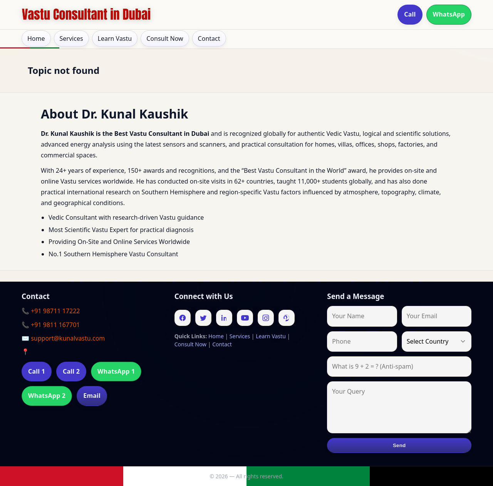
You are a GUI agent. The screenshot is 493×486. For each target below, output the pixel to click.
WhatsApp (449, 14)
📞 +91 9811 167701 (51, 325)
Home (36, 38)
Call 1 (36, 371)
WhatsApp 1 (116, 371)
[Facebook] (182, 318)
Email (92, 395)
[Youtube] (245, 318)
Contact (209, 38)
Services (71, 38)
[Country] (436, 341)
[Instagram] (266, 318)
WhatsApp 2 (46, 395)
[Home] (86, 14)
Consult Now (164, 38)
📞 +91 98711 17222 (51, 311)
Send (399, 445)
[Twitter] (203, 318)
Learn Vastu (115, 38)
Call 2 (71, 371)
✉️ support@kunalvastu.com (63, 338)
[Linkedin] (224, 318)
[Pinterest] (286, 318)
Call (410, 14)
